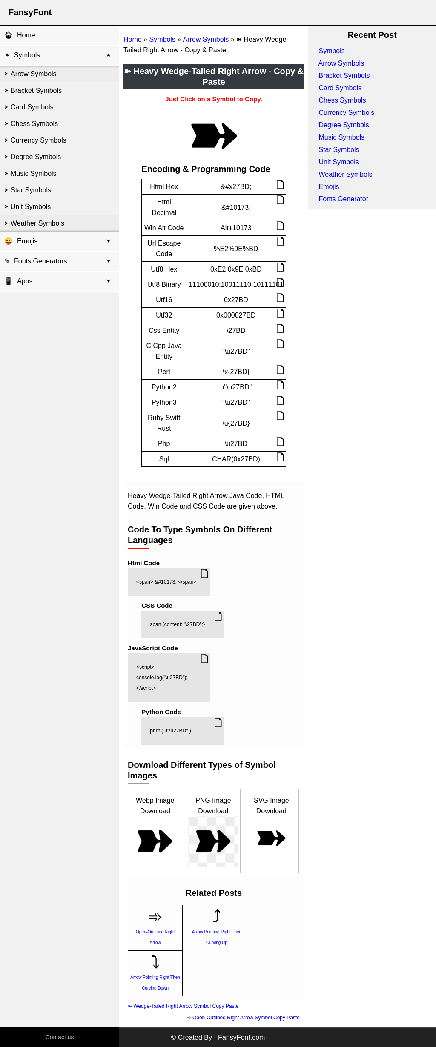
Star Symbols (31, 190)
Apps (18, 281)
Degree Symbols (36, 156)
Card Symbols (32, 107)
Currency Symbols (38, 140)
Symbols (27, 55)
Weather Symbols (37, 223)
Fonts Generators (40, 261)
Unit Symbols (31, 206)
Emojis (27, 241)
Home (26, 35)
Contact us (60, 1037)
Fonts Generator (343, 199)
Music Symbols (34, 173)
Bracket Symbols (36, 90)
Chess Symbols (34, 123)
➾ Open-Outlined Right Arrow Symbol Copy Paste (243, 1018)
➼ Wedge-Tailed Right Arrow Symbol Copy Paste (183, 1006)
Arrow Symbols (34, 73)
